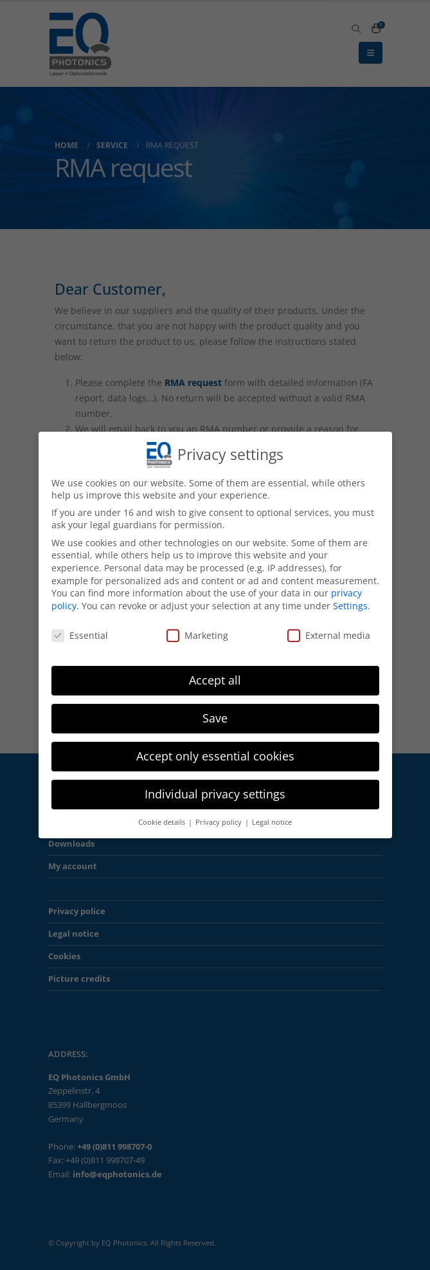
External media (328, 631)
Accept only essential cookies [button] (215, 752)
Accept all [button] (215, 676)
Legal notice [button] (272, 818)
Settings (350, 601)
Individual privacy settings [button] (215, 790)
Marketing (197, 631)
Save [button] (215, 714)
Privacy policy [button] (219, 818)
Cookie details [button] (162, 818)
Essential (79, 631)
